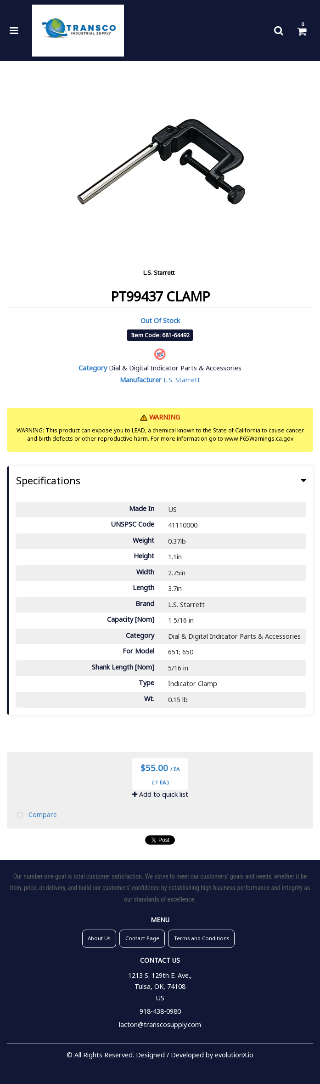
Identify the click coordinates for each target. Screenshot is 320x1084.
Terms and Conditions (201, 938)
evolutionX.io (234, 1054)
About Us (99, 938)
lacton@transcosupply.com (160, 1024)
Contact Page (142, 938)
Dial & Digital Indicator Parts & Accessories (175, 367)
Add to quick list (160, 794)
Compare (35, 815)
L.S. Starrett (158, 272)
